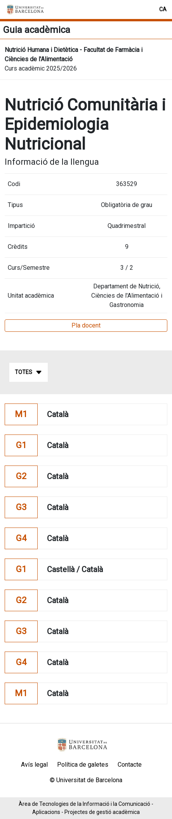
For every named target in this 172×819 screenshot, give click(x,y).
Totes (28, 372)
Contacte (130, 764)
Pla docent (86, 325)
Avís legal (34, 764)
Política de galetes (82, 764)
